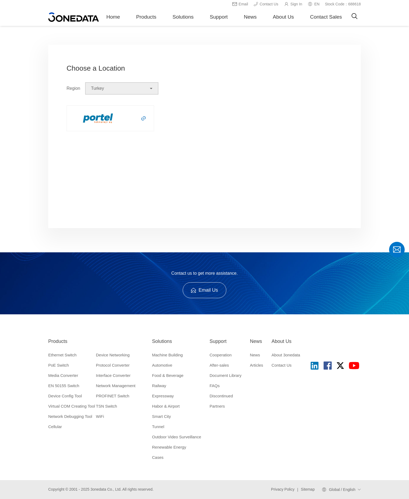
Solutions (182, 17)
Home (113, 17)
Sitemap (308, 489)
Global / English (342, 489)
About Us (283, 17)
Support (219, 17)
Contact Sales (326, 17)
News (250, 17)
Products (146, 17)
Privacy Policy (282, 489)
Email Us (204, 290)
